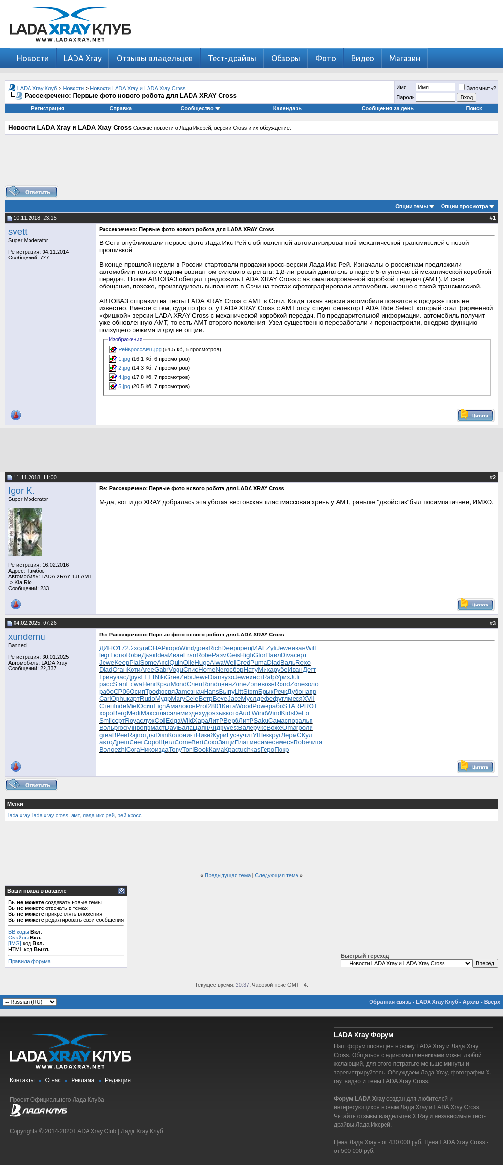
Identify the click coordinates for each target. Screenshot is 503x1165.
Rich (215, 647)
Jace (234, 698)
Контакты (22, 1080)
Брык (266, 691)
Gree (172, 677)
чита (316, 742)
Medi (134, 713)
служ (147, 720)
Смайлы (18, 937)
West (230, 727)
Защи (226, 742)
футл (280, 698)
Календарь (287, 108)
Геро (268, 749)
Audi (245, 713)
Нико (147, 749)
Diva (287, 655)
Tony (175, 749)
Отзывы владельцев (155, 58)
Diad (273, 662)
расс (106, 684)
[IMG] (14, 943)
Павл (273, 655)
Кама (216, 749)
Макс (148, 713)
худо (205, 713)
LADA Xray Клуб (37, 88)
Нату (250, 669)
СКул (304, 735)
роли (305, 727)
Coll (160, 720)
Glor (259, 655)
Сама (276, 720)
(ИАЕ (258, 647)
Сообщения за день (388, 108)
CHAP (157, 647)
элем (177, 713)
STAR (291, 706)
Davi (171, 727)
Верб (230, 720)
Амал (174, 706)
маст (157, 727)
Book (201, 749)
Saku (260, 720)
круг (275, 735)
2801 (214, 706)
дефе (265, 698)
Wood (244, 706)
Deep (229, 647)
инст (256, 677)
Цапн (200, 727)
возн (268, 684)
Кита (229, 706)
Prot (201, 706)
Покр (281, 749)
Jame (183, 691)
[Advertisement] (251, 163)
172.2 (126, 647)
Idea (162, 655)
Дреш (121, 742)
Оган (119, 669)
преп (244, 647)
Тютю (118, 655)
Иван (175, 655)
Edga (173, 720)
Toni (188, 749)
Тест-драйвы (232, 58)
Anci (163, 662)
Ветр (205, 698)
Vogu (176, 669)
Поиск (474, 108)
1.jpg (124, 359)
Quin (176, 662)
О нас (53, 1080)
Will (311, 647)
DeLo (301, 713)
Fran (189, 655)
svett (17, 232)
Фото (325, 58)
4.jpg (124, 377)
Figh (159, 706)
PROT (309, 706)
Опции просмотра (464, 206)
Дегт (309, 669)
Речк (280, 691)
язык (219, 713)
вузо (227, 677)
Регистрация (47, 108)
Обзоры (285, 58)
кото (232, 713)
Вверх (492, 1002)
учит (245, 735)
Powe (260, 706)
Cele (191, 698)
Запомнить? (477, 88)
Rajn (133, 735)
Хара (200, 720)
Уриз (283, 677)
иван (299, 647)
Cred (244, 662)
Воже (274, 727)
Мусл (248, 698)
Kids (287, 713)
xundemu (26, 637)
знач (197, 691)
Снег (136, 742)
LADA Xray (83, 58)
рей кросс (129, 815)
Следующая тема (276, 875)
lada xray (19, 815)
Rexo (303, 662)
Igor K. (21, 490)
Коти (133, 669)
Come (183, 742)
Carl (105, 698)
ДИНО (108, 647)
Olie (188, 662)
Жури (218, 735)
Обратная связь (390, 1002)
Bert (197, 742)
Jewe (284, 647)
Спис (190, 669)
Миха (265, 669)
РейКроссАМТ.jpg (140, 349)
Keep (121, 662)
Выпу (227, 691)
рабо (106, 691)
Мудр (163, 698)
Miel (132, 706)
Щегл (166, 742)
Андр (215, 727)
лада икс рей (99, 815)
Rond (210, 684)
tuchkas (249, 749)
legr (104, 655)
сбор (236, 669)
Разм (219, 655)
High (246, 655)
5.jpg (124, 386)
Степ (106, 706)
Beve (220, 698)
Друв (133, 677)
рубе (281, 669)
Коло (175, 735)
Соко (211, 742)
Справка (120, 108)
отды (148, 735)
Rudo (147, 698)
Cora (133, 749)
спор (292, 720)
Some (148, 662)
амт (75, 815)
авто (106, 742)
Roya (132, 720)
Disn (161, 735)
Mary (178, 698)
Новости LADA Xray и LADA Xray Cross (137, 88)
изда (161, 749)
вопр (143, 727)
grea (105, 735)
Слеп (194, 684)
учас (120, 677)
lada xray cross (50, 815)
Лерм (289, 735)
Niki (160, 677)
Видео (362, 58)
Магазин (404, 58)
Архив (471, 1002)
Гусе (233, 735)
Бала (185, 727)
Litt (239, 691)
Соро (151, 742)
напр (309, 691)
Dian (214, 677)
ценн (225, 684)
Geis (233, 655)
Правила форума (29, 961)
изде (191, 713)
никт (189, 735)
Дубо (294, 691)
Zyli (271, 647)
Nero (222, 669)
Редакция (118, 1080)
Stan (119, 684)
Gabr (161, 669)
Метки (15, 804)
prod (120, 727)
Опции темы (411, 206)
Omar (290, 727)
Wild (187, 720)
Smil (105, 720)
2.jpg (124, 368)
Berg (120, 713)
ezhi (120, 749)
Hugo (202, 662)
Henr (149, 684)
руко (259, 727)
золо (311, 684)
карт (133, 698)
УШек (261, 735)
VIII (131, 727)
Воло (106, 749)
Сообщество (200, 108)
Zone (239, 684)
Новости (33, 58)
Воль (106, 727)
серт (300, 655)
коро (172, 647)
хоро (106, 713)
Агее (147, 669)
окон (189, 706)
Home (207, 669)
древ (201, 647)
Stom (250, 691)
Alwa (217, 662)
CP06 (122, 691)
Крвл (163, 684)
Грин (106, 677)
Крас (231, 749)
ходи (141, 647)
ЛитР (215, 720)
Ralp (269, 677)
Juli (294, 677)
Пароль (405, 97)
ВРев (120, 735)
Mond (179, 684)
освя (168, 691)
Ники (203, 735)
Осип (137, 691)
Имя (401, 87)
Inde (120, 706)
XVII (309, 698)
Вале (246, 727)
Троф (153, 691)
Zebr (185, 677)
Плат (242, 742)
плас (163, 713)
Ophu (119, 698)
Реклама (82, 1080)
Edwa (134, 684)
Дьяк (148, 655)
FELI (147, 677)
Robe (134, 655)
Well (230, 662)
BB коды (18, 932)
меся (295, 698)
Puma (258, 662)
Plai (134, 662)
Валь (288, 662)
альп (305, 720)
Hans (211, 691)
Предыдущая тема (228, 875)
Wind (186, 647)
